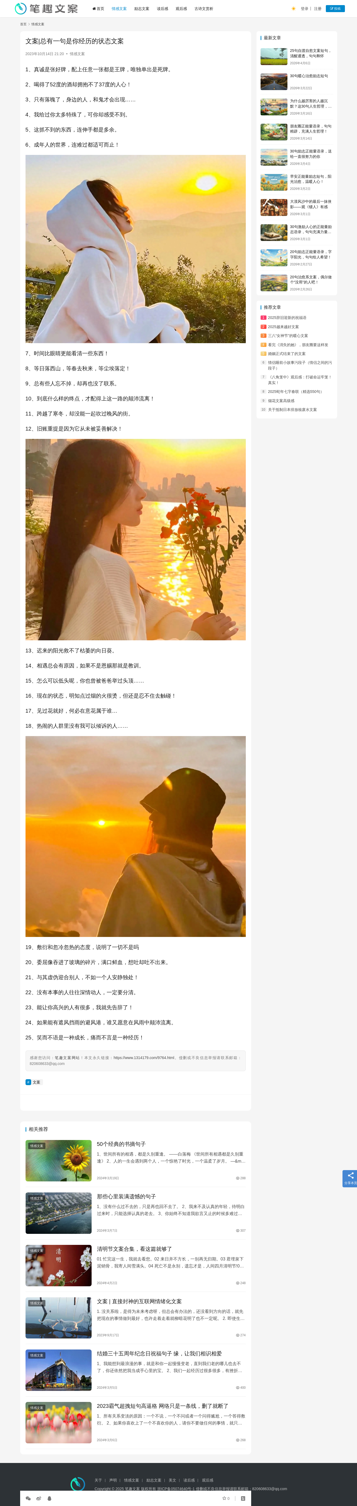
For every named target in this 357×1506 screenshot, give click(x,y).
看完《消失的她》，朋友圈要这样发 (298, 345)
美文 (172, 1482)
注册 (318, 8)
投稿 (335, 8)
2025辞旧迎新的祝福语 (287, 317)
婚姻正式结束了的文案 (287, 353)
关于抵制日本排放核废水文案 (292, 409)
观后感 (181, 8)
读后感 (162, 8)
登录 (304, 8)
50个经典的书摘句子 (121, 1144)
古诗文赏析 (203, 8)
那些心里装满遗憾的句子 (126, 1196)
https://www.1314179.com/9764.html (144, 1058)
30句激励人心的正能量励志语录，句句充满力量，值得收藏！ (311, 232)
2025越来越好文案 (283, 327)
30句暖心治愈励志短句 (309, 76)
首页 (98, 8)
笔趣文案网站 (67, 1058)
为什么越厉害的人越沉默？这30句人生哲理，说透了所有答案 (311, 106)
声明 (113, 1482)
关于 (98, 1482)
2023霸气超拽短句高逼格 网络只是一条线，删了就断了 (163, 1406)
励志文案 (141, 8)
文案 (36, 1082)
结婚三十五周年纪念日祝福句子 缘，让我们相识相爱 (159, 1353)
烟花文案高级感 (281, 401)
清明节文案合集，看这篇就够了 (134, 1249)
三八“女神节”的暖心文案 (288, 335)
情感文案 (119, 8)
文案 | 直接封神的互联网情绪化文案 (139, 1301)
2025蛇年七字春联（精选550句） (296, 391)
